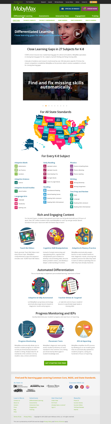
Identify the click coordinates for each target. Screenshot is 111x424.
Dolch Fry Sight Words (53, 182)
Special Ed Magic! (70, 9)
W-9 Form (54, 403)
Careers (16, 405)
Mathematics (22, 166)
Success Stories (78, 403)
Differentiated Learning (23, 16)
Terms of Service (59, 421)
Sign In (93, 2)
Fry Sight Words (51, 178)
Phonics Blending (79, 170)
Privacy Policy (28, 416)
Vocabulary (21, 204)
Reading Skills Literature (54, 198)
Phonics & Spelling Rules (81, 166)
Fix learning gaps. (31, 11)
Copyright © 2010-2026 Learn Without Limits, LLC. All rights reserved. (54, 416)
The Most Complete (29, 20)
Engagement (80, 16)
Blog (15, 409)
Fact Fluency (22, 170)
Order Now (90, 9)
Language (21, 200)
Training (95, 16)
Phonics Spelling (79, 174)
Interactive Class (62, 16)
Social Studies (22, 191)
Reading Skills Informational (55, 202)
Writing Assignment (79, 186)
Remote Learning (91, 20)
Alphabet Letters (52, 166)
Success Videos (69, 2)
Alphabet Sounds (52, 170)
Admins (77, 2)
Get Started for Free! (55, 363)
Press (15, 407)
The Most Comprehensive (47, 20)
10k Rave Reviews (58, 2)
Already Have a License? (58, 405)
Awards (50, 2)
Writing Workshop (79, 182)
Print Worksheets (76, 20)
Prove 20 (76, 400)
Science (20, 182)
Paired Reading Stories (53, 194)
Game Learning (62, 20)
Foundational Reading (53, 190)
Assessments (44, 16)
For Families (30, 2)
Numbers (21, 174)
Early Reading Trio (52, 174)
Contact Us (84, 2)
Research (43, 2)
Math (75, 195)
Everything (16, 20)
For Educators (18, 2)
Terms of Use (17, 416)
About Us (16, 403)
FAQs (15, 412)
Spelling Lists (22, 207)
